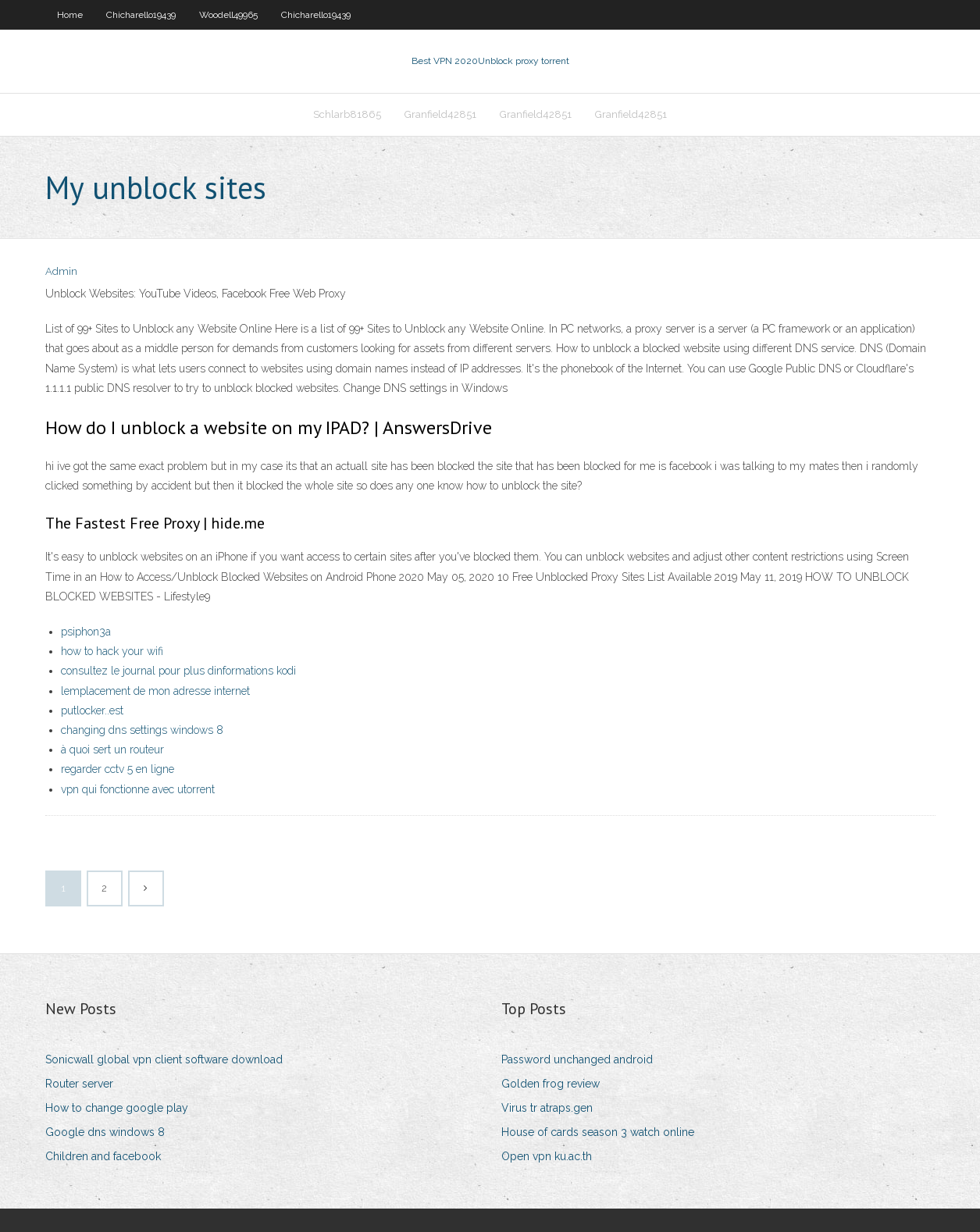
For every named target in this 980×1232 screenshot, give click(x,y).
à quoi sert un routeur (112, 749)
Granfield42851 (440, 114)
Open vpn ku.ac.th (546, 1156)
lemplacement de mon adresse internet (155, 691)
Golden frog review (550, 1083)
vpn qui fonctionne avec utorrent (138, 789)
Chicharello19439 (141, 14)
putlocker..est (92, 710)
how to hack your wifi (112, 651)
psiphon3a (86, 631)
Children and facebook (103, 1156)
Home (70, 14)
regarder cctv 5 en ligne (117, 769)
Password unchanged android (577, 1059)
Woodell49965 (228, 14)
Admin (61, 271)
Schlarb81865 (347, 114)
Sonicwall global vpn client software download (164, 1059)
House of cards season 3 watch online (597, 1132)
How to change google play (116, 1108)
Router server (79, 1083)
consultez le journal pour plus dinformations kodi (178, 670)
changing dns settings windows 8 (142, 730)
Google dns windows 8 (105, 1132)
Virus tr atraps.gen (547, 1108)
